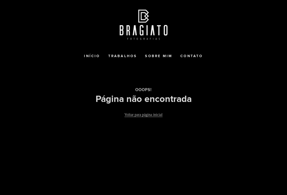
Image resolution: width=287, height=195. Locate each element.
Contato (191, 56)
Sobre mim (158, 56)
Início (92, 56)
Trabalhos (122, 56)
